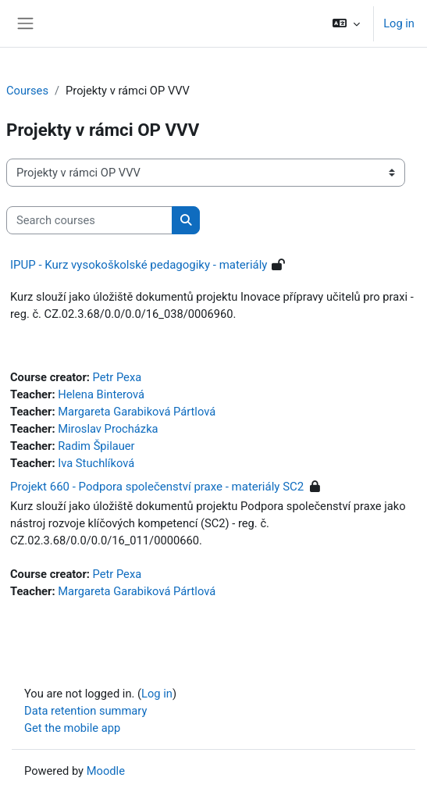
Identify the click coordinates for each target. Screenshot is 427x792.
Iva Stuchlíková (96, 463)
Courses (27, 91)
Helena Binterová (101, 394)
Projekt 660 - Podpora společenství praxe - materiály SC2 (157, 487)
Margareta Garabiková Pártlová (136, 412)
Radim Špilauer (96, 446)
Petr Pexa (117, 377)
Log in (399, 23)
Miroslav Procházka (108, 429)
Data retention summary (85, 711)
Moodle (106, 771)
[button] (346, 23)
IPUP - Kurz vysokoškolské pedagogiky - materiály (138, 265)
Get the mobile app (72, 728)
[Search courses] (89, 220)
